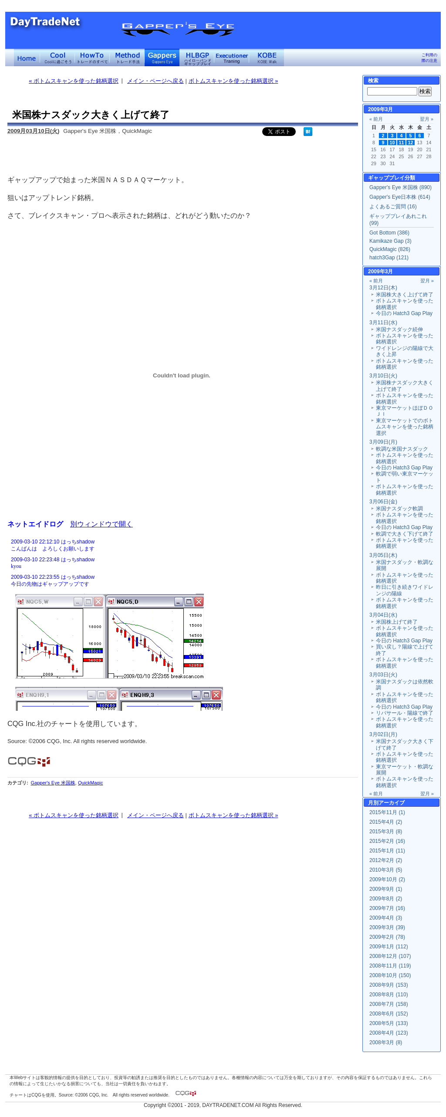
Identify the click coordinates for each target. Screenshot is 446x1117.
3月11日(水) (383, 322)
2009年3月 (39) (387, 927)
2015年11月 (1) (387, 812)
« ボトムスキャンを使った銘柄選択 (73, 81)
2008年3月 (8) (385, 1042)
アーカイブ (391, 803)
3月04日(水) (383, 615)
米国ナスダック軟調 (399, 509)
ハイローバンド (196, 57)
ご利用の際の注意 (429, 58)
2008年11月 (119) (390, 966)
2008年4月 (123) (388, 1033)
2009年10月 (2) (387, 879)
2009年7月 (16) (387, 908)
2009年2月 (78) (387, 937)
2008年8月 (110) (388, 994)
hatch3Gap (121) (389, 258)
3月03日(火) (383, 675)
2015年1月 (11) (387, 851)
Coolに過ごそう (57, 57)
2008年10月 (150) (390, 975)
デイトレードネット (27, 57)
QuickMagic (90, 782)
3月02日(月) (383, 734)
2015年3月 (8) (385, 831)
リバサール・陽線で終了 (404, 713)
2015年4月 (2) (385, 822)
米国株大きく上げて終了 (404, 295)
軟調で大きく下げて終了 (404, 534)
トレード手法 (127, 57)
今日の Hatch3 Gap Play (404, 313)
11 (401, 142)
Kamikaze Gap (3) (390, 241)
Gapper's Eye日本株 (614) (399, 197)
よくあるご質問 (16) (393, 207)
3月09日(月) (383, 442)
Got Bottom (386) (389, 233)
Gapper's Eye (162, 57)
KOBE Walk (266, 57)
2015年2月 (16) (387, 841)
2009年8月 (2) (385, 899)
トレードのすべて (92, 57)
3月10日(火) (383, 376)
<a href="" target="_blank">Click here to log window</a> (181, 623)
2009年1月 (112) (388, 947)
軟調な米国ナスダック (402, 449)
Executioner (231, 57)
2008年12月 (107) (390, 956)
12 (410, 142)
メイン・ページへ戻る (155, 81)
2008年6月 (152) (388, 1014)
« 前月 (376, 119)
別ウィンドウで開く (101, 524)
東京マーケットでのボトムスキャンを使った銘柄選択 (404, 427)
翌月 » (426, 119)
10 (392, 142)
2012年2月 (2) (385, 860)
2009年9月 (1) (385, 889)
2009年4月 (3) (385, 918)
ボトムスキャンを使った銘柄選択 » (233, 81)
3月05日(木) (383, 555)
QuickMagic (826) (389, 249)
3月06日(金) (383, 502)
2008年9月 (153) (388, 985)
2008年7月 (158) (388, 1004)
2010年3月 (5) (385, 870)
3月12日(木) (383, 288)
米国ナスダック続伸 (399, 329)
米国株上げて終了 (397, 622)
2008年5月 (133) (388, 1023)
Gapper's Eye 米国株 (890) (400, 187)
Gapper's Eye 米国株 (52, 782)
